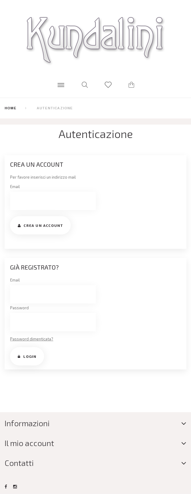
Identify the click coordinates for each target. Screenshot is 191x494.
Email (15, 186)
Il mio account (29, 443)
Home (11, 108)
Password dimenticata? (31, 338)
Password (19, 307)
